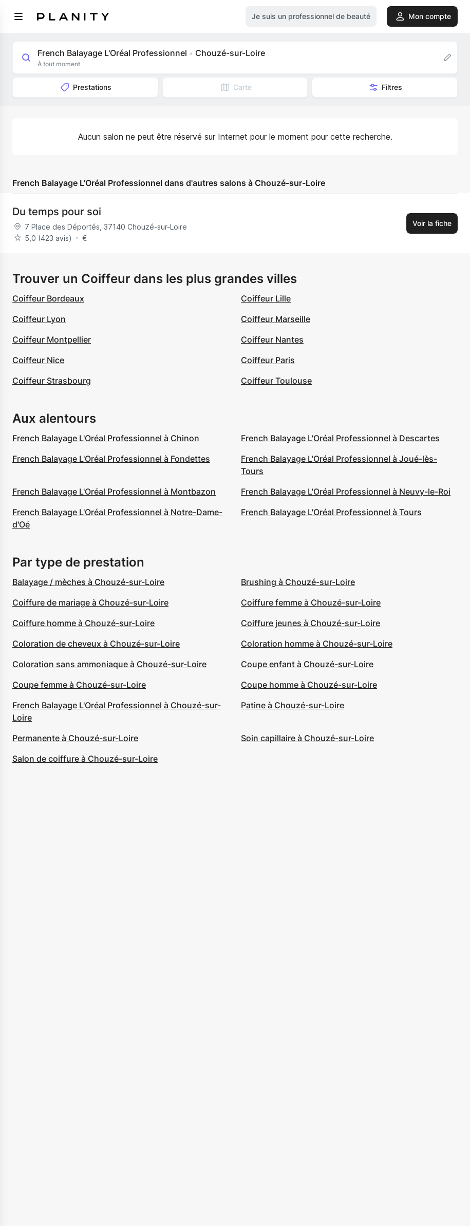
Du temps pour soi (56, 211)
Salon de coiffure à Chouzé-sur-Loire (85, 758)
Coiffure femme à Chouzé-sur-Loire (311, 602)
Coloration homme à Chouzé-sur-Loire (316, 643)
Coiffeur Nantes (272, 339)
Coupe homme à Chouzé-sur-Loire (309, 685)
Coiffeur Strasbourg (51, 380)
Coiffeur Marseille (275, 319)
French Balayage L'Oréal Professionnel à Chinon (105, 438)
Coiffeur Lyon (39, 319)
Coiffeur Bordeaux (48, 298)
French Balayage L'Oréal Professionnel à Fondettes (111, 459)
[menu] (18, 16)
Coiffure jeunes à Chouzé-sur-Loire (310, 623)
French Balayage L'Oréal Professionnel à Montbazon (114, 491)
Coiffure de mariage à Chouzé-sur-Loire (90, 602)
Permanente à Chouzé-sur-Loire (75, 738)
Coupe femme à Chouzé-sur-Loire (79, 685)
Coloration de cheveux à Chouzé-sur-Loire (96, 643)
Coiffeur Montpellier (51, 339)
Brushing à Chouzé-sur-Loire (298, 582)
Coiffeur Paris (268, 360)
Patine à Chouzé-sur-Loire (292, 705)
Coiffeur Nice (38, 360)
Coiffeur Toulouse (276, 380)
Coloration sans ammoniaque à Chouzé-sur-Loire (109, 664)
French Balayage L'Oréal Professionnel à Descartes (340, 438)
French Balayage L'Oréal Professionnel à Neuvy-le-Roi (345, 491)
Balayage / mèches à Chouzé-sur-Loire (88, 582)
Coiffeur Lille (266, 298)
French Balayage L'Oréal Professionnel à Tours (331, 512)
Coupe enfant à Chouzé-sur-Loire (307, 664)
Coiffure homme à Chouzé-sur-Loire (83, 623)
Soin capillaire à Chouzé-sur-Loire (307, 738)
